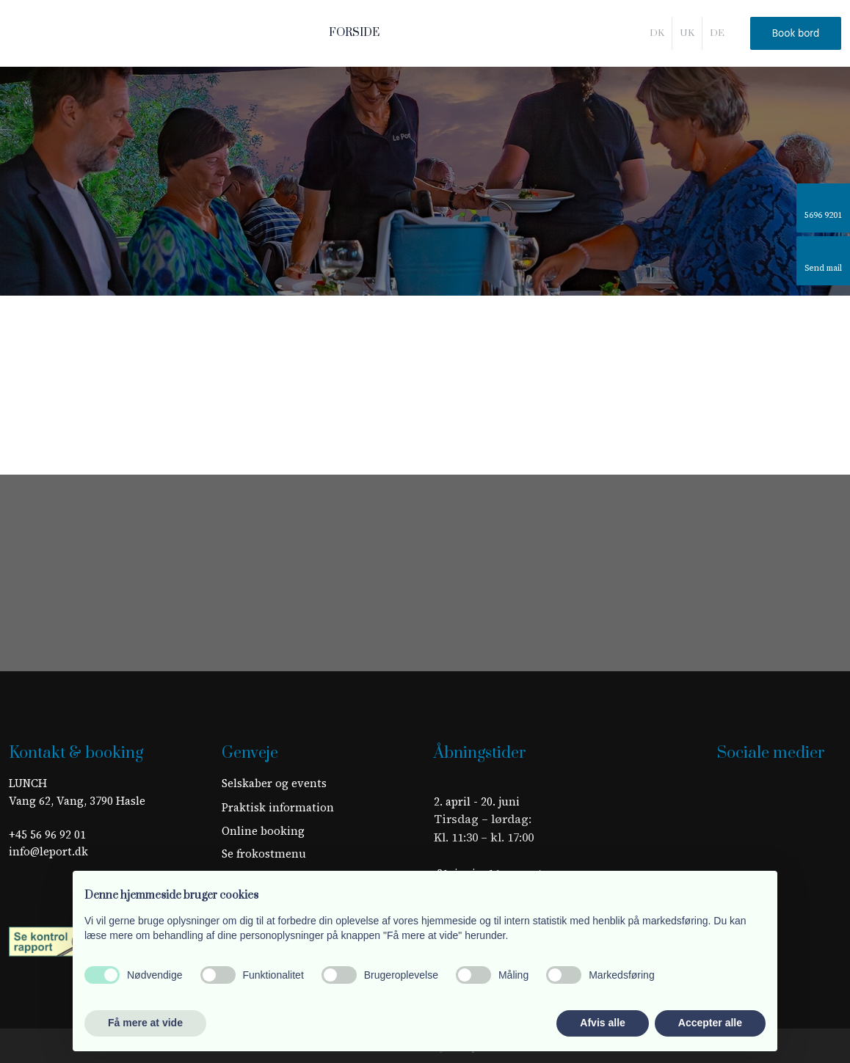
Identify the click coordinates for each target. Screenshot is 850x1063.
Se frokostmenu (264, 853)
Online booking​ (263, 831)
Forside (354, 33)
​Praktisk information (278, 807)
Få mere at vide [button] (145, 1023)
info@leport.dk (48, 851)
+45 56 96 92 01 (47, 834)
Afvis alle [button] (602, 1023)
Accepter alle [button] (710, 1023)
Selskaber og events (274, 783)
